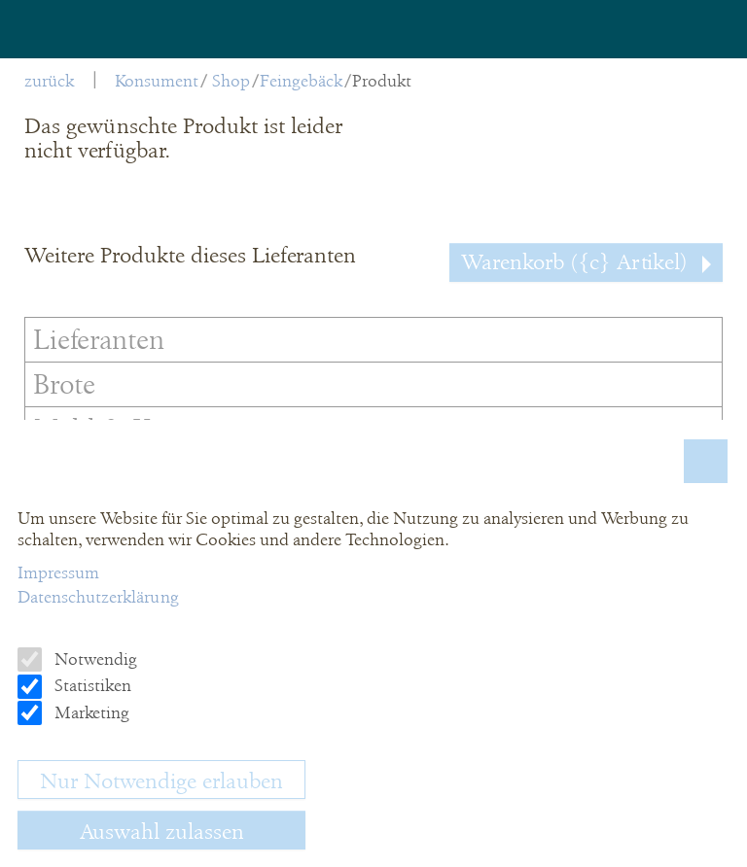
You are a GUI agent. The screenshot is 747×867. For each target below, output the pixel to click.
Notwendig (94, 659)
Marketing (90, 712)
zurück (49, 80)
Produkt (381, 80)
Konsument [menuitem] (156, 80)
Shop (231, 80)
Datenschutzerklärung (98, 597)
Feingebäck (301, 80)
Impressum (58, 572)
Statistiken (91, 685)
